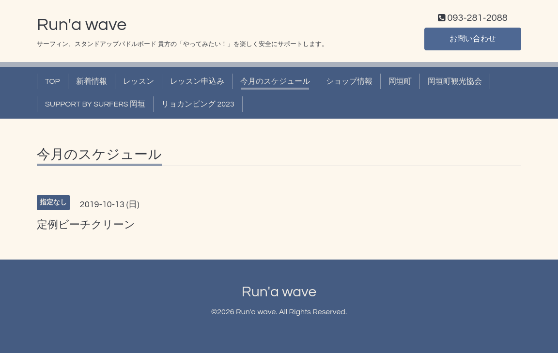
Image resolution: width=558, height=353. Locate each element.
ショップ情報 (349, 81)
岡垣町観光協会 (455, 81)
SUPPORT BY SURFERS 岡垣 (95, 104)
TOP (52, 81)
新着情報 (91, 81)
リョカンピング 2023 (197, 104)
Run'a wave (81, 24)
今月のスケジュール (275, 81)
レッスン (138, 81)
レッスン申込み (197, 81)
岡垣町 (400, 81)
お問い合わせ (473, 39)
